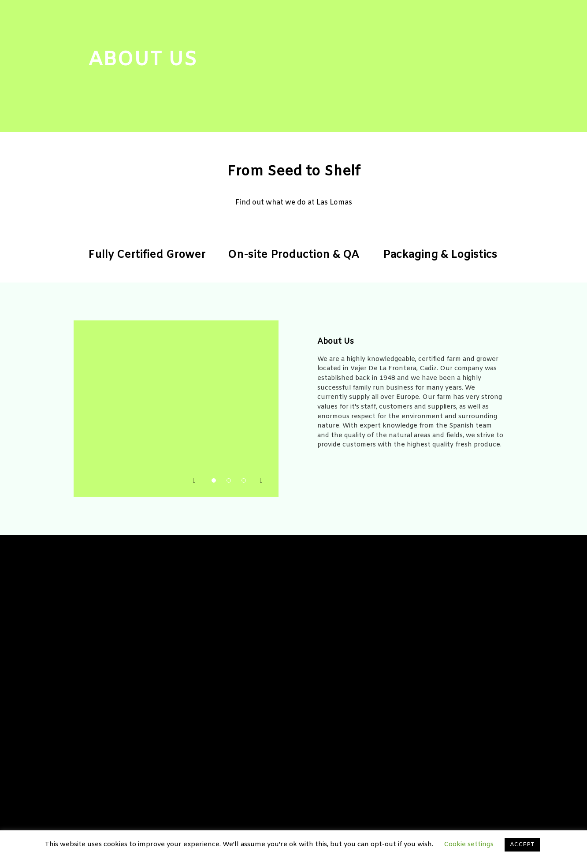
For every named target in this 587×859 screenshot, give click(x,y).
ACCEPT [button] (522, 844)
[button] (195, 479)
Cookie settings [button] (469, 844)
